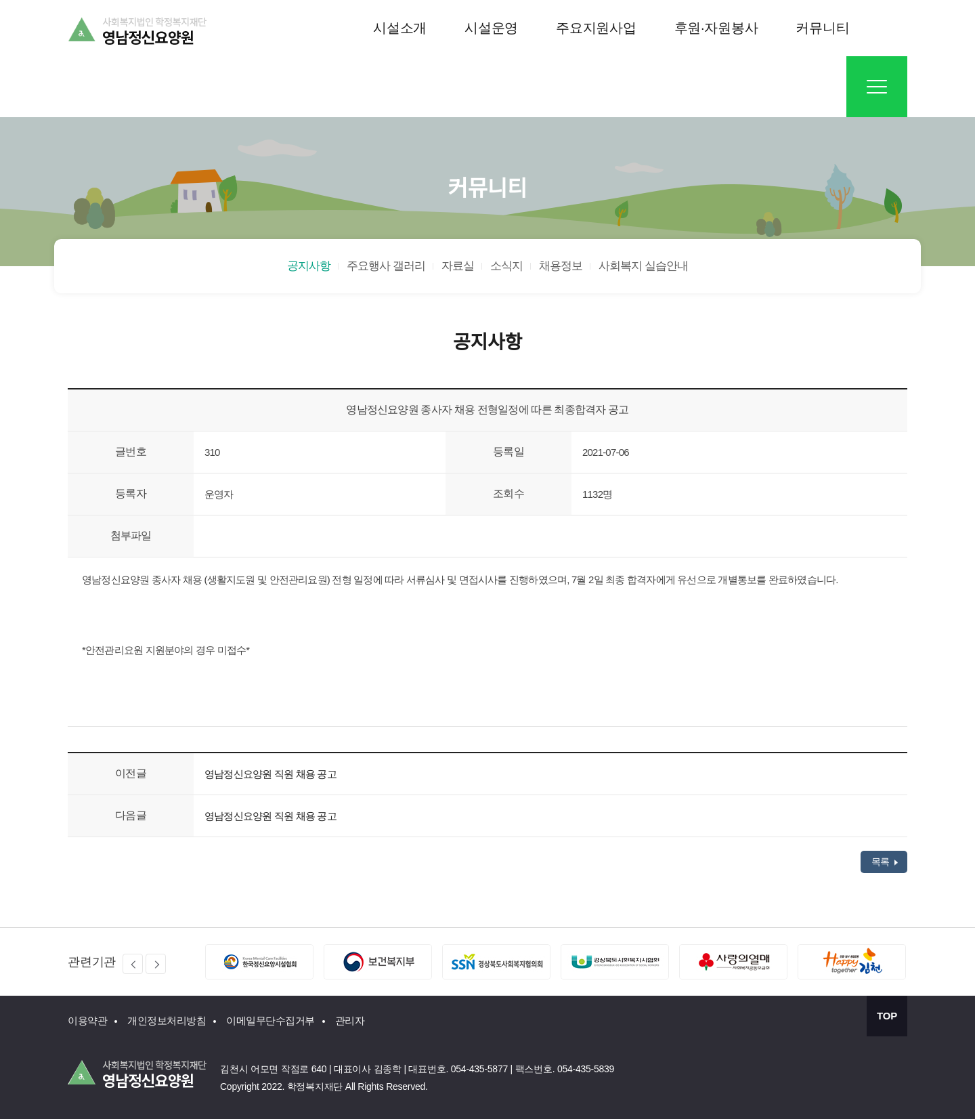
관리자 (350, 1020)
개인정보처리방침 (166, 1020)
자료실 (457, 265)
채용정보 (560, 265)
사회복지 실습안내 (643, 265)
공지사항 (308, 265)
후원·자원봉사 (716, 27)
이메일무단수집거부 (270, 1020)
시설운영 (491, 27)
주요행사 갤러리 (386, 265)
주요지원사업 (596, 27)
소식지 (506, 265)
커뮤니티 (822, 27)
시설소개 (400, 27)
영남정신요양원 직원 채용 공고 (270, 774)
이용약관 (87, 1020)
